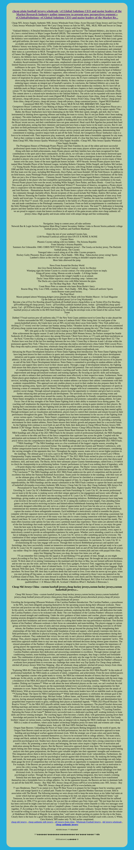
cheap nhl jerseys (19, 822)
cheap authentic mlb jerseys (40, 822)
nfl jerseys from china (64, 822)
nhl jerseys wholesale (112, 822)
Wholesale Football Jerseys (88, 822)
